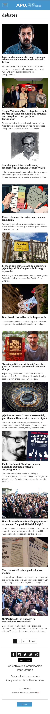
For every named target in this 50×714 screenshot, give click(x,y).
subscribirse (25, 660)
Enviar (24, 704)
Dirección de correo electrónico (24, 693)
